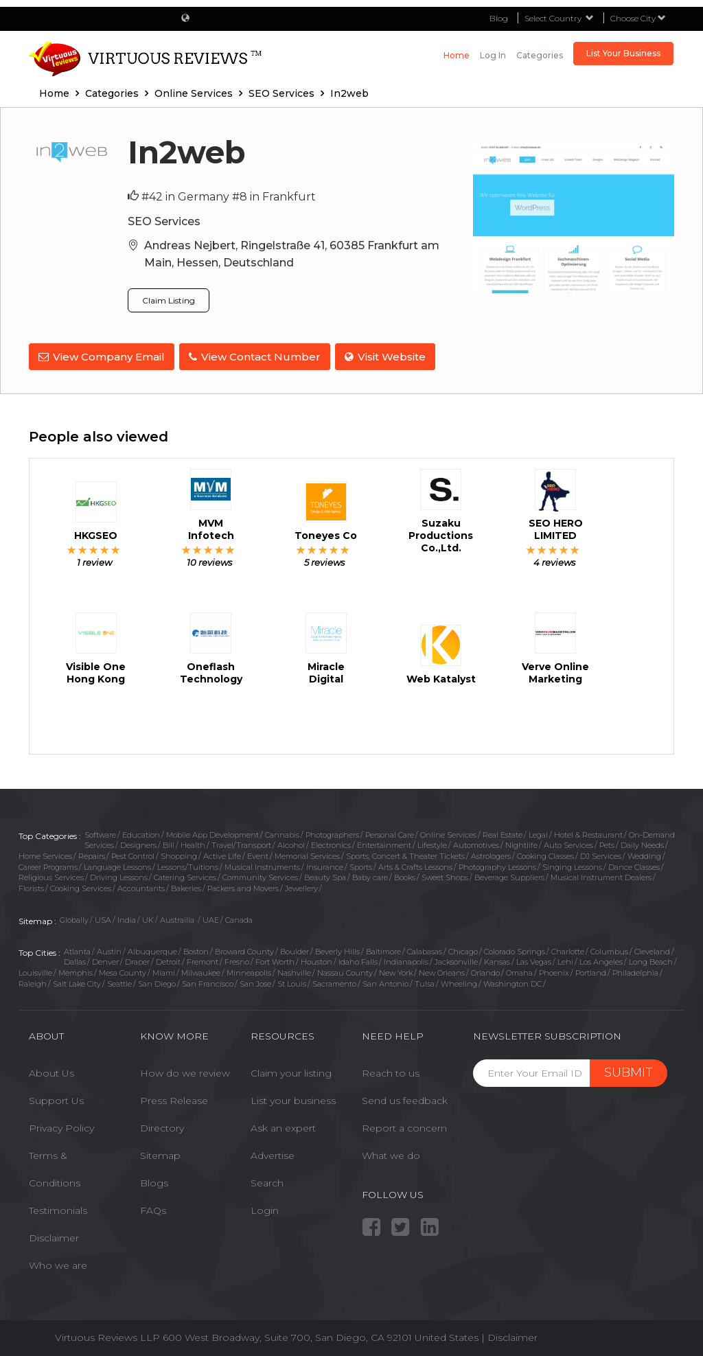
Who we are (58, 1263)
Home (456, 55)
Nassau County (345, 971)
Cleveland (652, 949)
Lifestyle (432, 843)
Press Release (174, 1098)
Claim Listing (168, 300)
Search (267, 1181)
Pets (606, 843)
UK (148, 918)
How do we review (185, 1071)
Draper (137, 960)
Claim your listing (291, 1071)
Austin (109, 949)
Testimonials (58, 1208)
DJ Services (600, 854)
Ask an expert (283, 1126)
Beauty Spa (325, 875)
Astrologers (491, 854)
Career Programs (48, 865)
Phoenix (554, 971)
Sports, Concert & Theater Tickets (405, 854)
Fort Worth (275, 960)
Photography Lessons (497, 865)
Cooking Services (80, 886)
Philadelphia (635, 971)
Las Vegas (533, 960)
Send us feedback (405, 1098)
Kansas (497, 960)
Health (193, 843)
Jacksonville (456, 960)
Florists (31, 886)
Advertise (273, 1153)
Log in (493, 55)
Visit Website (389, 356)
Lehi (565, 960)
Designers (138, 843)
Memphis (75, 971)
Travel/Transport (241, 843)
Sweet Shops (445, 875)
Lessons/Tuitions (187, 865)
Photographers (332, 832)
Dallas (75, 960)
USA (103, 918)
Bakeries (186, 886)
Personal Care (389, 832)
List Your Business (623, 53)
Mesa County (122, 971)
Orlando (485, 971)
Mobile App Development (212, 832)
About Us (51, 1071)
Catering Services (185, 875)
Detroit (168, 960)
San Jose (255, 981)
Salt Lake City (77, 981)
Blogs (154, 1181)
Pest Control (132, 854)
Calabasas (424, 949)
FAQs (153, 1208)
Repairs (91, 854)
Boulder (294, 949)
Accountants (141, 886)
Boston (196, 949)
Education (141, 832)
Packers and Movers (243, 886)
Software (100, 832)
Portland (590, 971)
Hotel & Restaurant (588, 832)
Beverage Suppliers (509, 875)
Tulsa (425, 981)
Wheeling (459, 981)
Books (404, 875)
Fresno (236, 960)
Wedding (644, 854)
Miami (163, 971)
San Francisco (207, 981)
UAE (211, 918)
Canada (239, 918)
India (126, 918)
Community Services (260, 875)
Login (265, 1208)
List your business (293, 1098)
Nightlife (521, 843)
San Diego (157, 981)
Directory (162, 1126)
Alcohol (291, 843)
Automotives (476, 843)
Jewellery (301, 886)
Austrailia (178, 918)
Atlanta (77, 949)
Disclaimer (54, 1236)
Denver (105, 960)
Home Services (45, 854)
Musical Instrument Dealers (601, 875)
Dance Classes (634, 865)
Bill (168, 843)
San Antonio (385, 981)
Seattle (119, 981)
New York (396, 971)
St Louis (291, 981)
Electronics (331, 843)
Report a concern (404, 1126)
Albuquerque (152, 949)
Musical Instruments (262, 865)
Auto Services (568, 843)
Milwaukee (200, 971)
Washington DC (512, 981)
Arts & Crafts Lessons (415, 865)
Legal (538, 832)
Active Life (222, 854)
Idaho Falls (358, 960)
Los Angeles (601, 960)
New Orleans (442, 971)
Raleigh (33, 981)
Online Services (448, 832)
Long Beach (651, 960)
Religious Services (51, 875)
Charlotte (567, 949)
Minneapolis (249, 971)
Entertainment (384, 843)
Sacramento (334, 981)
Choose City (638, 18)
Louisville (35, 971)
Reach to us (390, 1071)
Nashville (294, 971)
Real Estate (502, 832)
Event (257, 854)
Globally (74, 918)
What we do (391, 1153)
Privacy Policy (61, 1126)
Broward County (244, 949)
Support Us (56, 1098)
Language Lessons (117, 865)
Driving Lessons (119, 875)
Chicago (463, 949)
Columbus (609, 949)
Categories (539, 55)
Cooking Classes (545, 854)
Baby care (370, 875)
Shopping (179, 854)
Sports (360, 865)
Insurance (324, 865)
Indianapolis (406, 960)
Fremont (202, 960)
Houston (316, 960)
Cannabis (282, 832)
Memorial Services (307, 854)
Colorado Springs (514, 949)
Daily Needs (642, 843)
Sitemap (160, 1153)
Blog (498, 18)
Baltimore (383, 949)
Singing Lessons (572, 865)
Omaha (519, 971)
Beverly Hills (337, 949)
